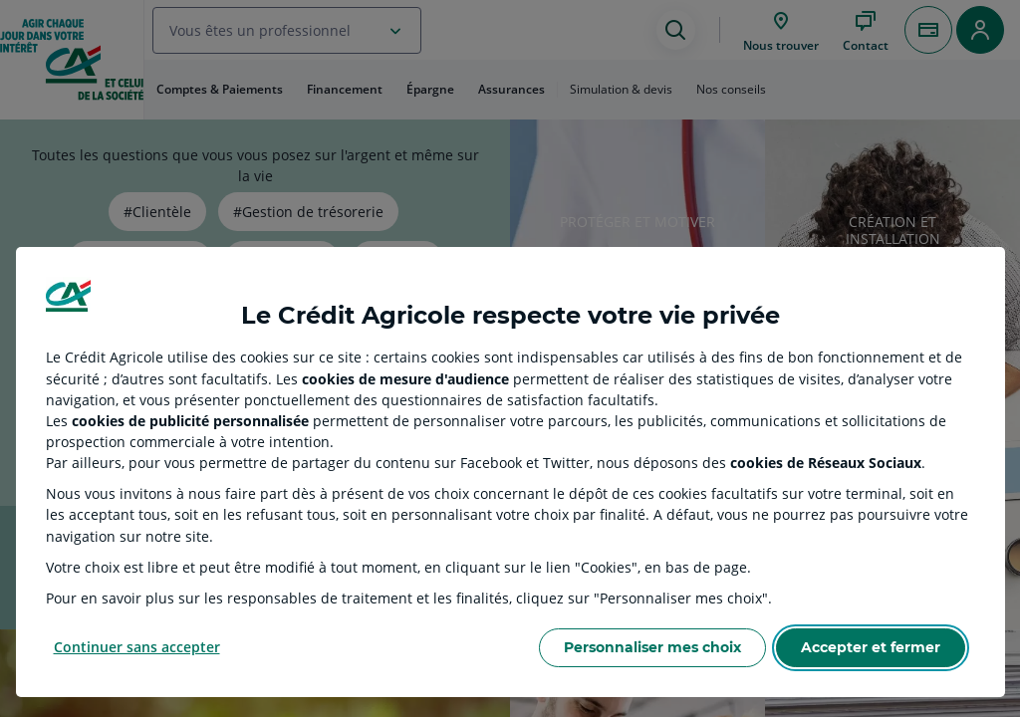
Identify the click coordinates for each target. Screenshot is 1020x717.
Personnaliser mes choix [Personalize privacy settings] (652, 647)
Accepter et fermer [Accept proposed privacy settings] (870, 647)
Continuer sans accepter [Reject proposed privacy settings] (137, 646)
